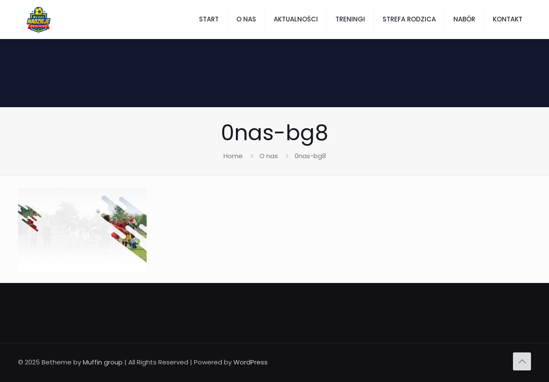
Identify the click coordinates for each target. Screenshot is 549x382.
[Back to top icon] (522, 361)
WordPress (250, 362)
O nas (268, 155)
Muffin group (103, 362)
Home (233, 155)
